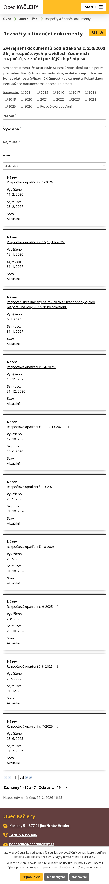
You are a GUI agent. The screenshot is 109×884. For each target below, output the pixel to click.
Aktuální (13, 219)
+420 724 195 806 (23, 835)
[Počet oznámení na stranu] (61, 787)
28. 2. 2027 (15, 206)
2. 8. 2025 (14, 618)
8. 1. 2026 (14, 319)
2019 (12, 99)
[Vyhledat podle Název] (54, 123)
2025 (12, 106)
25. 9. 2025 (15, 499)
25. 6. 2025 (15, 738)
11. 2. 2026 (15, 194)
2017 (76, 92)
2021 (44, 99)
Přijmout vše (31, 877)
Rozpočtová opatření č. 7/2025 (33, 726)
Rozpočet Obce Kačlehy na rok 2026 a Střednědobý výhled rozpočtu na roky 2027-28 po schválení (51, 304)
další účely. (88, 857)
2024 (92, 99)
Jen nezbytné (56, 877)
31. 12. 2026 (16, 391)
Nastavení (79, 877)
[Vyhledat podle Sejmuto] (54, 151)
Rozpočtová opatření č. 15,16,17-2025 (39, 242)
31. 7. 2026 (15, 750)
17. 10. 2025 (16, 439)
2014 (28, 92)
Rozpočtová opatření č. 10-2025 (34, 546)
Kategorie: (11, 92)
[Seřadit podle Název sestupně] (16, 116)
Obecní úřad (28, 19)
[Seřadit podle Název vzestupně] (16, 114)
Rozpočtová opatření (56, 106)
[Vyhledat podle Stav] (54, 166)
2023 (76, 99)
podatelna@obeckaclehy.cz (31, 844)
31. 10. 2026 (16, 511)
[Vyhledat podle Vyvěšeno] (54, 137)
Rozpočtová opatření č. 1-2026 (33, 182)
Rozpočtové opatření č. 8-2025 (33, 666)
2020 (28, 99)
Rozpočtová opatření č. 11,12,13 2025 (38, 427)
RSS (97, 32)
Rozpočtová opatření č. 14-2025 (34, 367)
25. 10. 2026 (16, 631)
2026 (28, 106)
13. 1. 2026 (15, 254)
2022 (60, 99)
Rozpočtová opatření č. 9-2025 (33, 606)
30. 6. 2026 (15, 451)
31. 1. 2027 (15, 266)
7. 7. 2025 (14, 678)
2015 (44, 92)
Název (8, 116)
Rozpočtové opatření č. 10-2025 (31, 486)
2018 (92, 92)
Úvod (7, 19)
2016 (60, 92)
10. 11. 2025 (16, 379)
